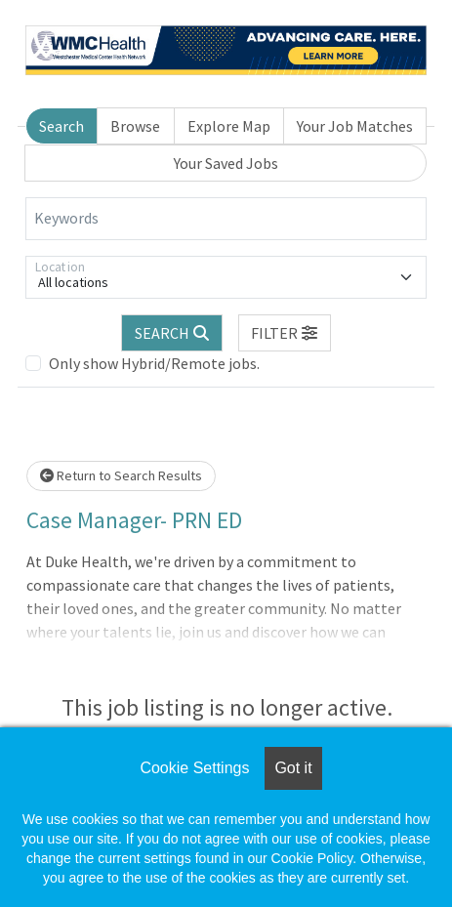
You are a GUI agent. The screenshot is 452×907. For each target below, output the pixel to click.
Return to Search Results (121, 475)
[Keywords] (226, 218)
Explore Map (228, 126)
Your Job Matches (355, 126)
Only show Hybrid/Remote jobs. (154, 363)
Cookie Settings (194, 768)
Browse (135, 126)
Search (61, 126)
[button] (285, 332)
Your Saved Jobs (226, 163)
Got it (292, 768)
